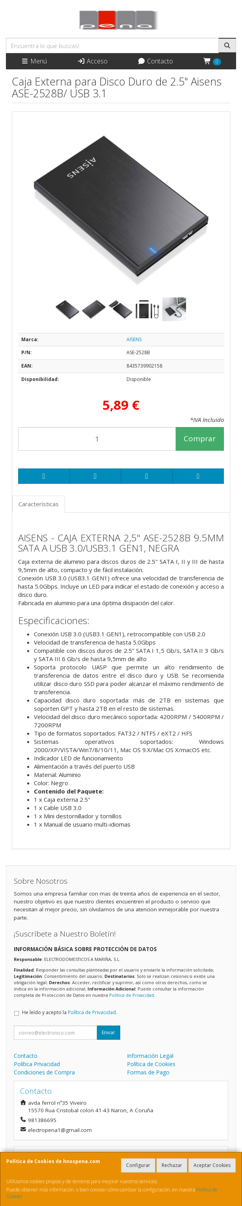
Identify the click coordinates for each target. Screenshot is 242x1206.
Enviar (108, 1032)
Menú (34, 61)
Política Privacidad (37, 1064)
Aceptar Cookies (212, 1165)
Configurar (138, 1165)
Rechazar (172, 1165)
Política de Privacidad (131, 995)
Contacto (155, 61)
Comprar (200, 438)
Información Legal (150, 1055)
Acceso (92, 61)
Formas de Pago (148, 1072)
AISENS (134, 339)
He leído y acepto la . (69, 1012)
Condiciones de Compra (44, 1072)
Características (39, 504)
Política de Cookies (151, 1064)
